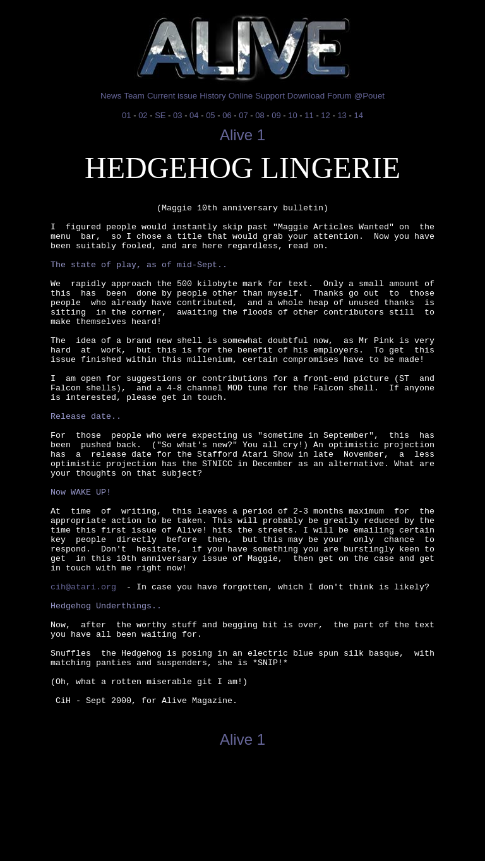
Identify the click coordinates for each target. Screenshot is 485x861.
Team (134, 95)
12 (325, 115)
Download (306, 95)
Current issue (172, 95)
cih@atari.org (83, 664)
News (110, 95)
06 (226, 115)
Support (270, 95)
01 (126, 115)
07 (243, 115)
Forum (339, 95)
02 (142, 115)
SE (160, 115)
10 (292, 115)
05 (210, 115)
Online (241, 95)
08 (259, 115)
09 (276, 115)
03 (177, 115)
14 (358, 115)
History (212, 95)
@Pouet (369, 95)
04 (193, 115)
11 (308, 115)
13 (341, 115)
